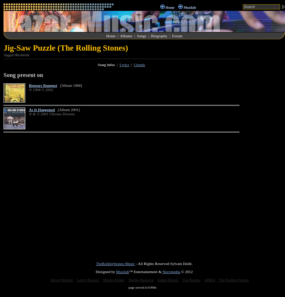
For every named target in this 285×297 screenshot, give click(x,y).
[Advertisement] (264, 149)
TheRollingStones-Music (115, 264)
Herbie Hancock (141, 280)
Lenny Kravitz (88, 280)
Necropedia (171, 272)
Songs (141, 36)
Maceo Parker (114, 280)
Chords (139, 65)
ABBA (209, 280)
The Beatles (191, 280)
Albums (126, 36)
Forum (177, 36)
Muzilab (190, 7)
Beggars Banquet (43, 85)
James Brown (168, 280)
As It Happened (42, 110)
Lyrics (124, 65)
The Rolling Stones (234, 280)
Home (170, 7)
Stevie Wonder (61, 280)
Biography (159, 36)
